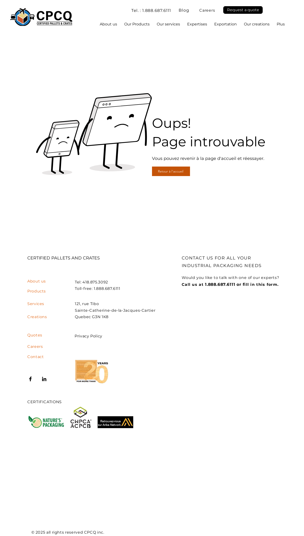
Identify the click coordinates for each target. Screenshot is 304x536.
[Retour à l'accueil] (171, 171)
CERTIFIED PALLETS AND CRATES (64, 258)
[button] (243, 10)
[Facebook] (30, 379)
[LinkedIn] (44, 379)
